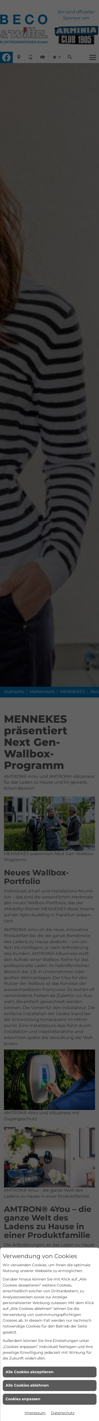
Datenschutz (62, 1412)
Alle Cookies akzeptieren (30, 1372)
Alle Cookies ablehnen (27, 1385)
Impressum (35, 1412)
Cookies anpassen (23, 1399)
